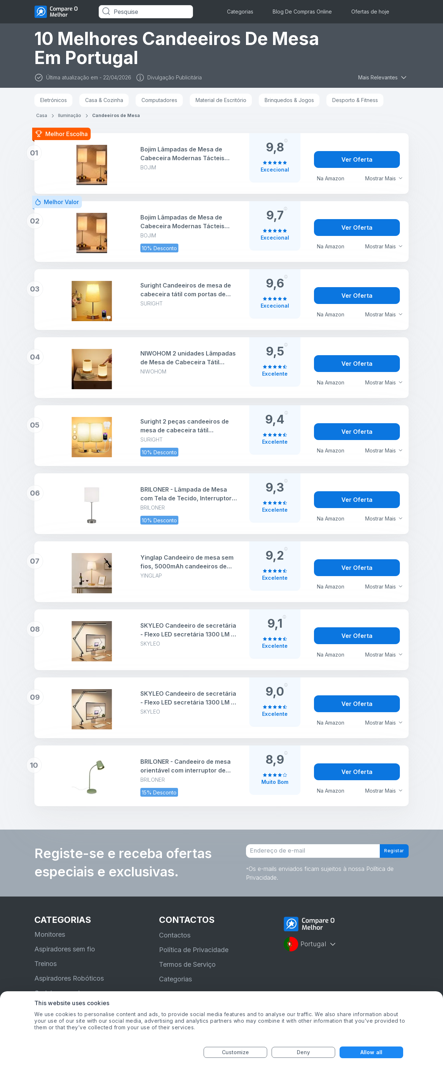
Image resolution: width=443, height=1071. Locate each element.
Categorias (240, 11)
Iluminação (69, 115)
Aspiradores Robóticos (69, 985)
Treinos (45, 970)
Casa (41, 115)
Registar (388, 854)
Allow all (371, 1052)
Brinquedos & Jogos (289, 100)
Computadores (159, 100)
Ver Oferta (356, 159)
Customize (235, 1052)
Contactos (174, 942)
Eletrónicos (53, 100)
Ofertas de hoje (370, 11)
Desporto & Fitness (355, 100)
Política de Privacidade (193, 957)
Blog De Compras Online (302, 11)
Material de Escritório (221, 100)
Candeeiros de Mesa (116, 115)
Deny (303, 1052)
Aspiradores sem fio (64, 956)
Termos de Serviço (187, 971)
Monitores (49, 941)
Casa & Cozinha (104, 100)
